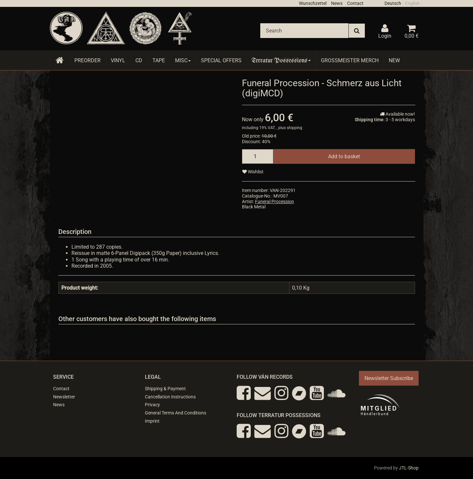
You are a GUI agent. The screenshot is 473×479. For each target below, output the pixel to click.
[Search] (304, 30)
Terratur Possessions (281, 60)
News (337, 3)
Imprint (152, 421)
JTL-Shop (409, 467)
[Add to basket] (344, 156)
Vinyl (118, 60)
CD (138, 60)
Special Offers (221, 60)
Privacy (152, 404)
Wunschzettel (312, 3)
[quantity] (257, 156)
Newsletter (64, 396)
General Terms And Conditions (175, 412)
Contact (355, 3)
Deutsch (392, 3)
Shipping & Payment (165, 388)
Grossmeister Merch (350, 60)
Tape (158, 60)
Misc (183, 60)
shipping (294, 127)
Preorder (87, 60)
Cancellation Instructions (170, 396)
